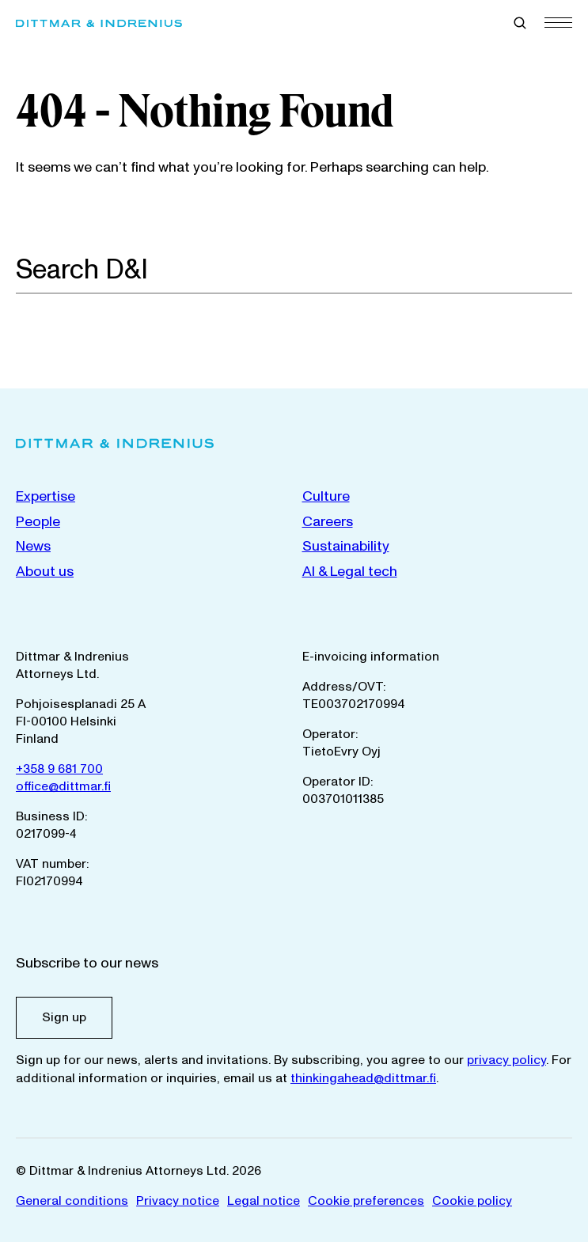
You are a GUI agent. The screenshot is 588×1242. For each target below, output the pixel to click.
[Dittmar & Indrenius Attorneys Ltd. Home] (99, 23)
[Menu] (558, 22)
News (33, 546)
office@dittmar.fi (63, 786)
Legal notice (263, 1201)
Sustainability (345, 546)
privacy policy (506, 1060)
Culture (326, 496)
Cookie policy (472, 1201)
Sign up (64, 1017)
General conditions (72, 1201)
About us (45, 571)
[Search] (563, 269)
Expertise (45, 496)
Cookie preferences (366, 1201)
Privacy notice (177, 1201)
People (38, 522)
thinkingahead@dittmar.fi (363, 1078)
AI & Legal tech (349, 571)
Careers (327, 522)
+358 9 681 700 (59, 769)
